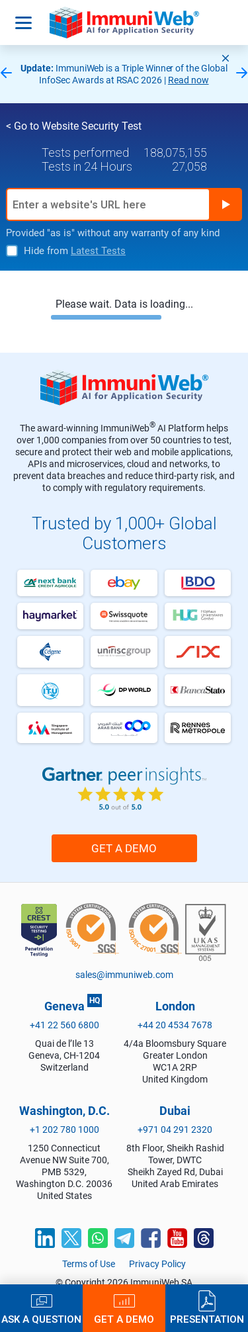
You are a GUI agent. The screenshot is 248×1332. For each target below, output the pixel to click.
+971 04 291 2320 (175, 1129)
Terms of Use (88, 1264)
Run (225, 204)
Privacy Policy (157, 1264)
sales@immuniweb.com (124, 974)
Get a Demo (124, 848)
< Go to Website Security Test (74, 126)
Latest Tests (98, 251)
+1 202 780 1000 (64, 1129)
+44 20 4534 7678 (175, 1025)
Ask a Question (41, 1319)
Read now (188, 80)
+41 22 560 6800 (64, 1025)
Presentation (207, 1319)
